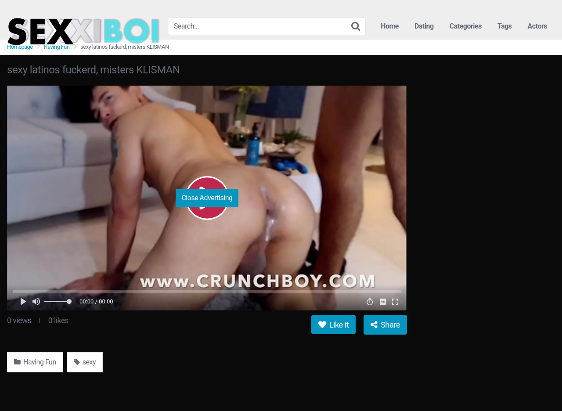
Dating (424, 26)
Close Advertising (206, 198)
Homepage (20, 46)
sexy (85, 362)
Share (385, 324)
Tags (504, 26)
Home (390, 26)
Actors (537, 26)
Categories (466, 26)
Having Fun (57, 46)
